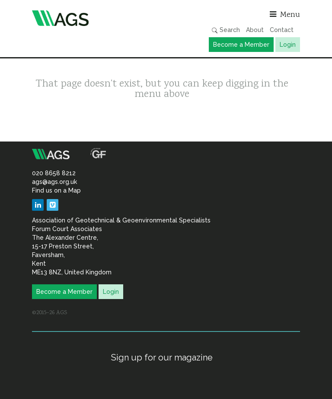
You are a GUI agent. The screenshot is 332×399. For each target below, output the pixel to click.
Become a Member (241, 44)
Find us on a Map (56, 190)
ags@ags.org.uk (54, 181)
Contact (282, 29)
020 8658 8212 (54, 173)
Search (225, 30)
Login (288, 44)
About (255, 29)
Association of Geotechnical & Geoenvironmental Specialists (97, 18)
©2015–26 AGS (49, 313)
